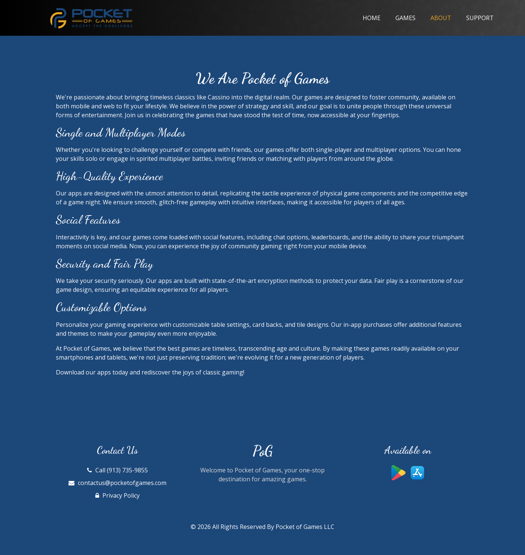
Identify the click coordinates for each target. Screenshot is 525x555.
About (444, 17)
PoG (262, 451)
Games (405, 18)
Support (480, 18)
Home (372, 18)
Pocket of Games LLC (305, 527)
